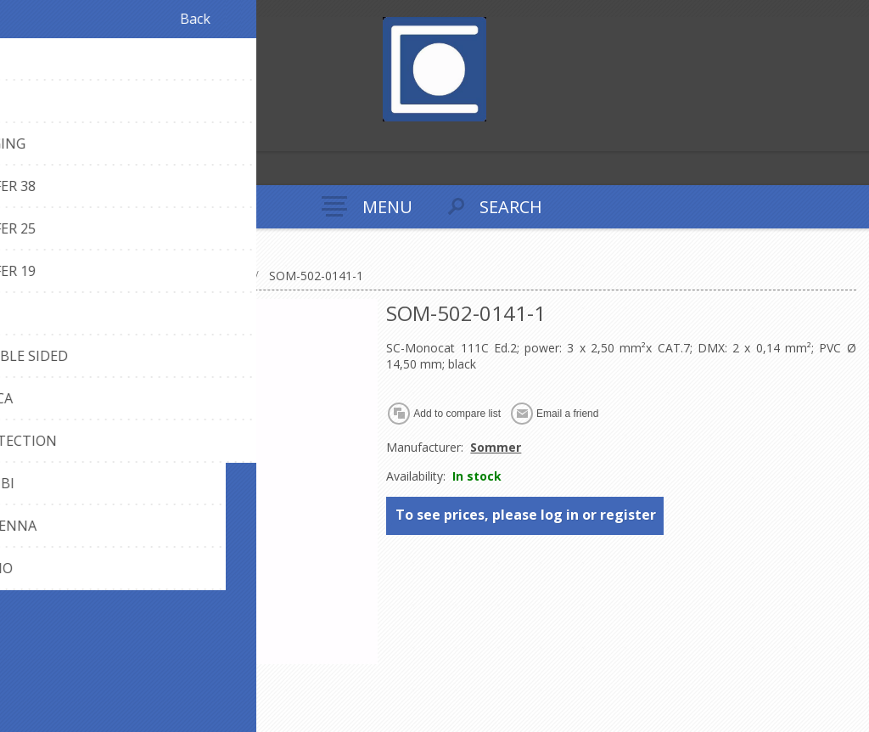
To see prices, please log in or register (525, 514)
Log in (49, 136)
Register (16, 136)
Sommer (495, 447)
